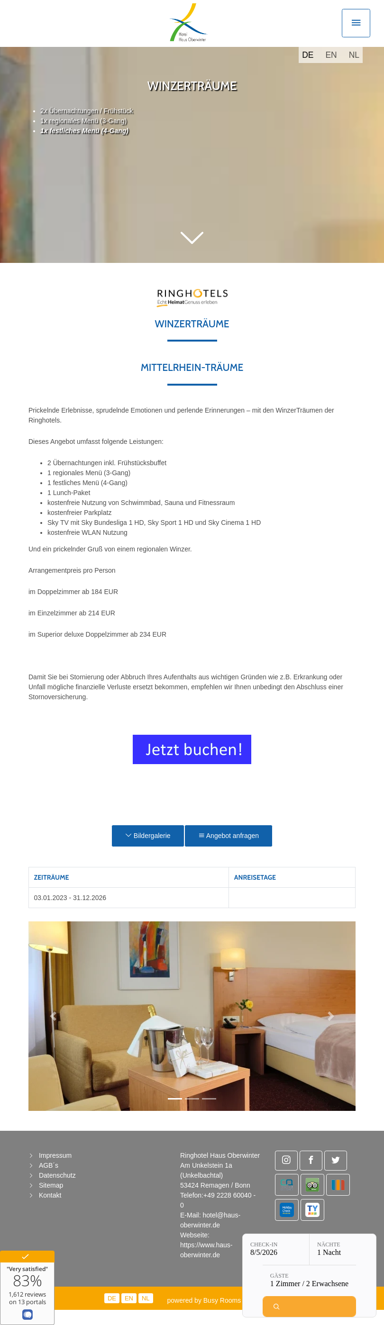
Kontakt (50, 1211)
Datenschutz (57, 1191)
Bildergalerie (148, 851)
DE (307, 70)
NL (354, 70)
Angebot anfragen (228, 851)
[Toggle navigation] (356, 31)
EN (331, 70)
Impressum (55, 1171)
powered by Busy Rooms (212, 1316)
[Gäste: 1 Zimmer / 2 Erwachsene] (309, 1280)
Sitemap (51, 1201)
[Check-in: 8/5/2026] (276, 1249)
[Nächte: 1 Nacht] (343, 1249)
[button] (192, 254)
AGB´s (48, 1181)
